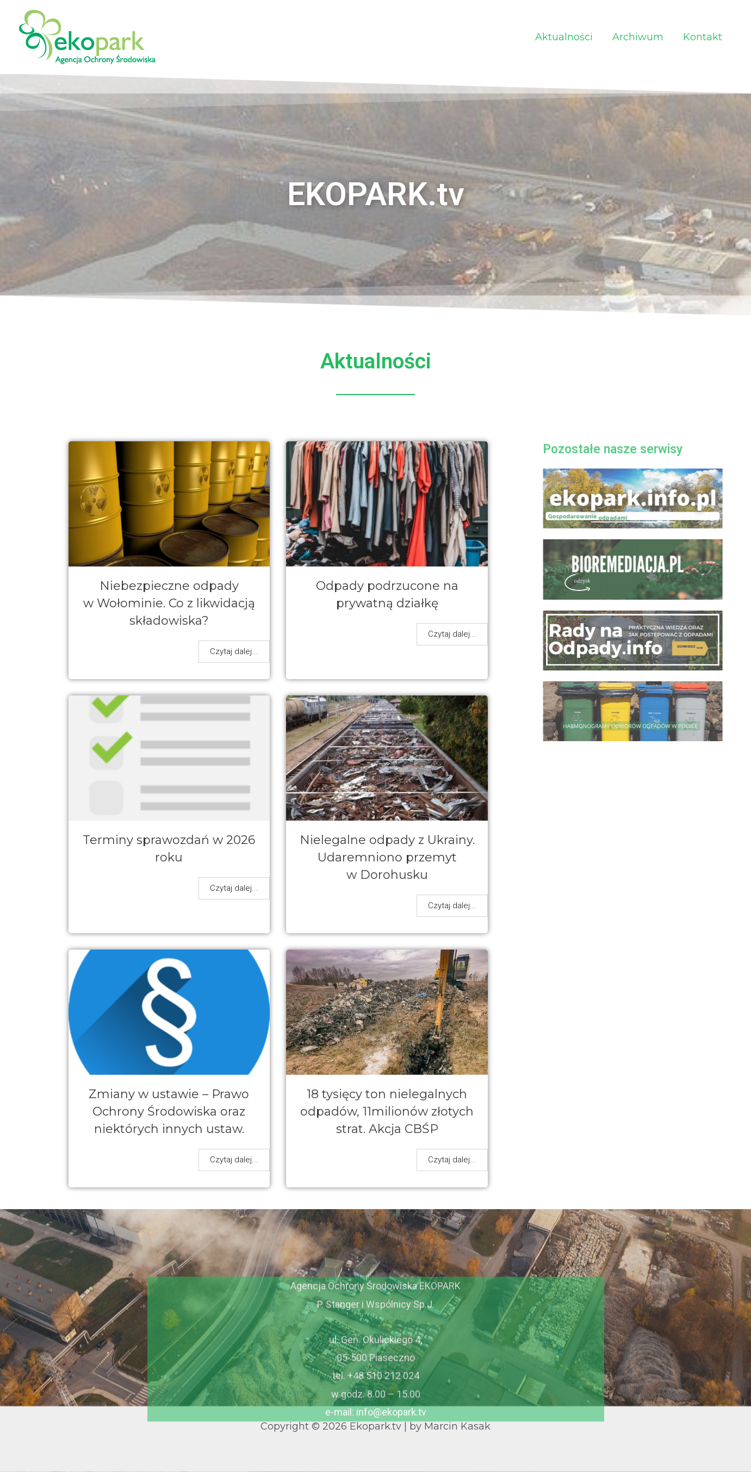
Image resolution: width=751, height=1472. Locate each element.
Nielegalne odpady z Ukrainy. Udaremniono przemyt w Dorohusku (387, 857)
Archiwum (637, 37)
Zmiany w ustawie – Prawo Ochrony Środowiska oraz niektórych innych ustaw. (169, 1111)
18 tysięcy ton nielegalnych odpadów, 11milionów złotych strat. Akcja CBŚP (387, 1111)
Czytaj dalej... (234, 651)
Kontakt (702, 37)
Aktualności (564, 37)
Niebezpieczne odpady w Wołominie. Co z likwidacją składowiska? (169, 603)
